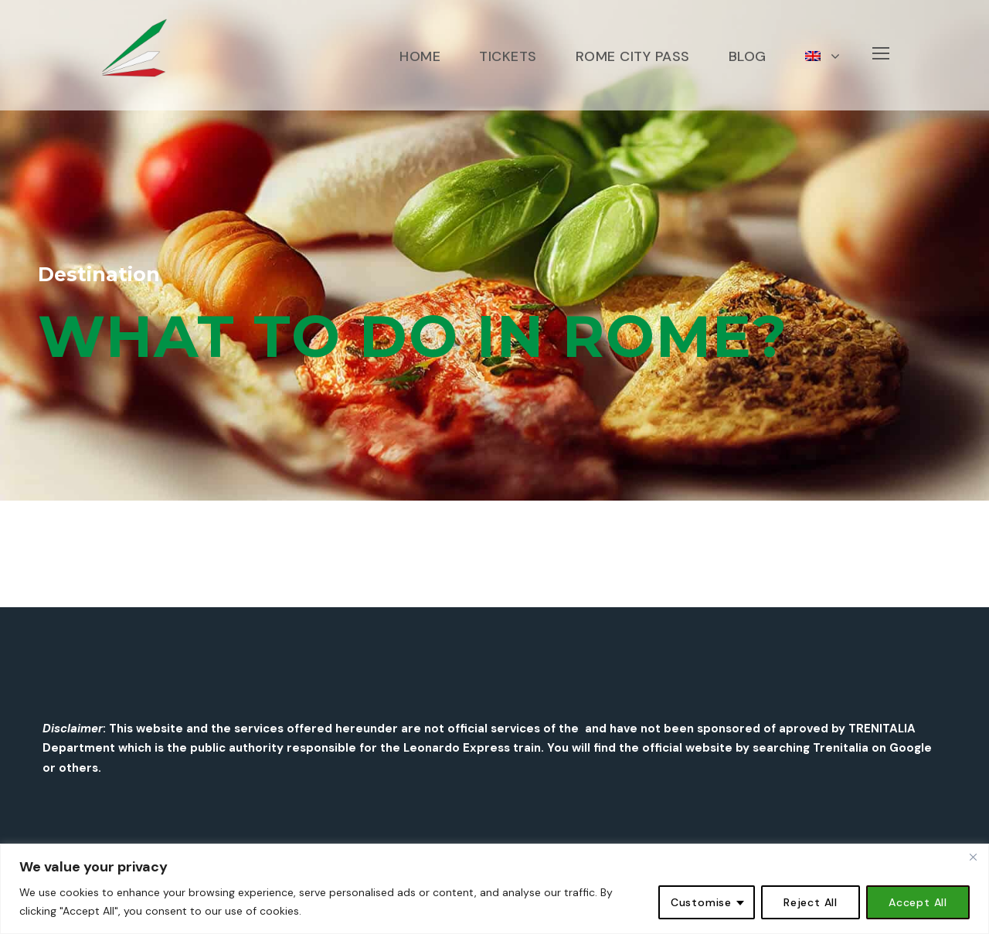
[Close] (973, 856)
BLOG (747, 56)
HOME (419, 56)
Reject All (810, 902)
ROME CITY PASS (633, 56)
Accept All (918, 902)
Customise (701, 902)
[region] (494, 889)
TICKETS (508, 56)
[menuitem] (823, 77)
